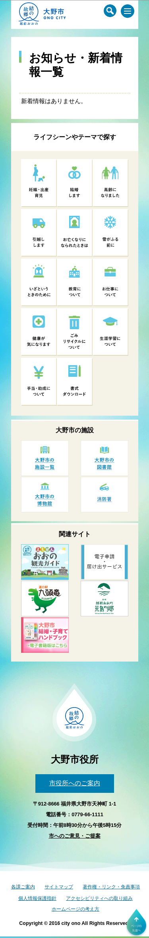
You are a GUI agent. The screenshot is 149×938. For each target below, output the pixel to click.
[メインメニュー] (127, 11)
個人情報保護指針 (37, 898)
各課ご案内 (23, 887)
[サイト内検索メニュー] (110, 10)
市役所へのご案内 (74, 783)
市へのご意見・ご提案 (75, 836)
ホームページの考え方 (75, 909)
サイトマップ (59, 887)
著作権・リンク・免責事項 (111, 887)
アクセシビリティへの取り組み (99, 898)
